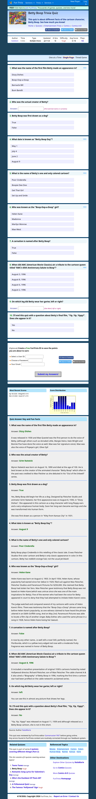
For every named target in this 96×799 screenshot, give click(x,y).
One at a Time (55, 57)
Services (48, 2)
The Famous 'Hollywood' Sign (25, 787)
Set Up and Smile (20, 195)
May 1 (14, 145)
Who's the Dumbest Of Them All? (26, 778)
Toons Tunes (17, 765)
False (14, 127)
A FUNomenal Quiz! (20, 784)
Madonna (16, 218)
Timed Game (81, 57)
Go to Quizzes (62, 767)
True (14, 122)
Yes (13, 324)
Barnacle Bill (17, 84)
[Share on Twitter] (68, 29)
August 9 (16, 161)
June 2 (15, 156)
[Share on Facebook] (54, 29)
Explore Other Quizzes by (68, 762)
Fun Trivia (16, 2)
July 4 (14, 151)
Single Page (68, 57)
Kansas (72, 751)
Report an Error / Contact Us (66, 796)
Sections (29, 2)
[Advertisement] (48, 48)
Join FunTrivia (31, 8)
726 (82, 41)
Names (65, 751)
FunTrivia (62, 778)
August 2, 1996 (19, 289)
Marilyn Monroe (19, 224)
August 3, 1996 (19, 274)
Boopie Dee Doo (19, 185)
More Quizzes (64, 773)
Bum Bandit (17, 90)
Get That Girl (18, 190)
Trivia (38, 2)
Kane (79, 751)
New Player (75, 1)
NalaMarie (14, 41)
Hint (84, 67)
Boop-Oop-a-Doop (20, 79)
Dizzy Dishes (17, 74)
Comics (74, 749)
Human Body (55, 751)
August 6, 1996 (19, 284)
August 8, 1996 (19, 279)
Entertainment (63, 749)
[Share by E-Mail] (81, 29)
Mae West (16, 229)
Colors (80, 749)
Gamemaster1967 (52, 735)
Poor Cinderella (19, 179)
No (13, 330)
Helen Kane (17, 213)
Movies (53, 749)
